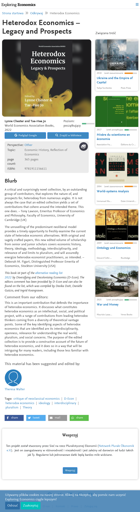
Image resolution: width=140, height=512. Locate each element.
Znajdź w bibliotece (68, 135)
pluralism (11, 407)
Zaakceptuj (30, 505)
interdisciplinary (65, 403)
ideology (44, 403)
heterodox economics (19, 403)
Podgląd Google (26, 135)
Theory (27, 407)
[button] (14, 418)
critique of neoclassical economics (37, 399)
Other (28, 145)
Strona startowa (13, 13)
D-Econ (69, 399)
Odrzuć (12, 505)
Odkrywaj (36, 13)
